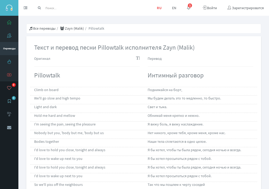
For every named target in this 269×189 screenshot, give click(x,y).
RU (159, 8)
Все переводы (42, 28)
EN (174, 8)
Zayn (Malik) (72, 28)
